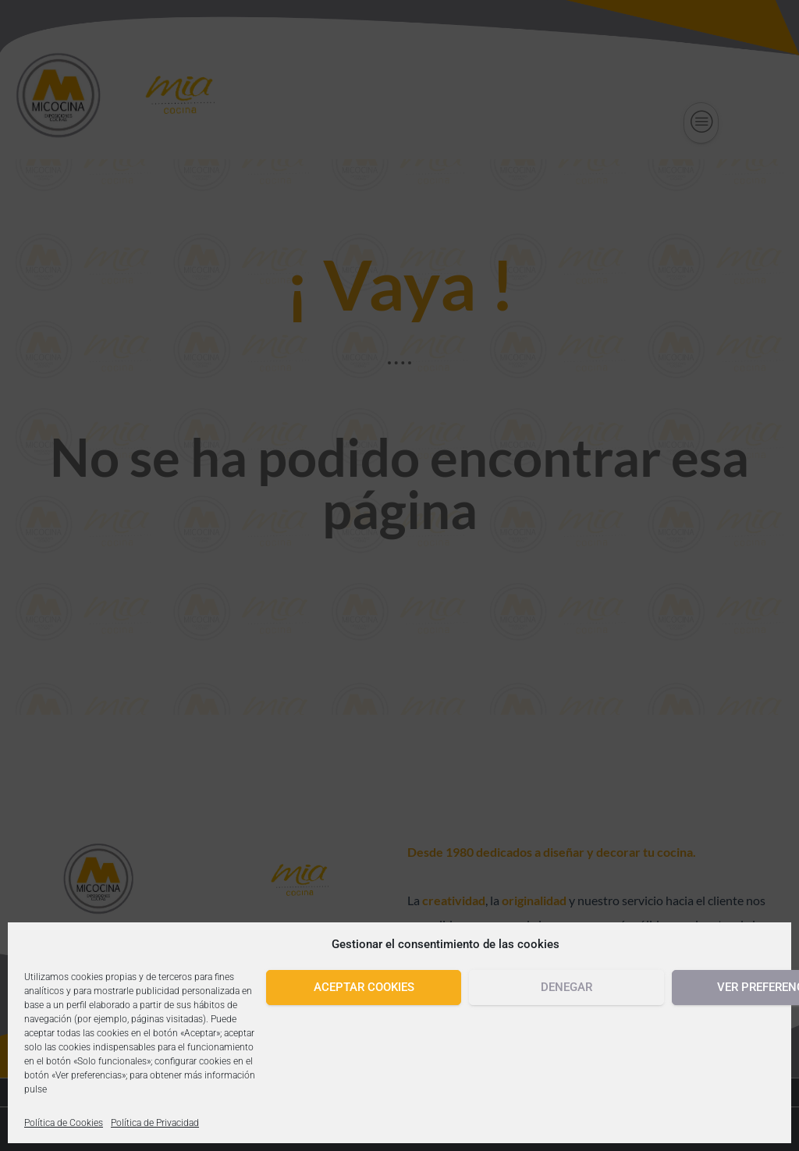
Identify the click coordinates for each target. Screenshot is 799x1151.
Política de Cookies (63, 1122)
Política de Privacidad (155, 1122)
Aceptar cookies (364, 987)
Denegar (566, 987)
